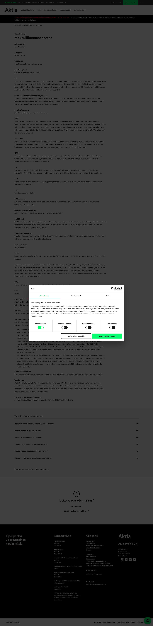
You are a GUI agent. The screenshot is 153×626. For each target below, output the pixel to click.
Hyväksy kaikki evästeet (107, 336)
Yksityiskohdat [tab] (76, 296)
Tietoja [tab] (108, 296)
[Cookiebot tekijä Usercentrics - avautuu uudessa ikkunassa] (112, 288)
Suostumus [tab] (44, 296)
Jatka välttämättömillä (76, 336)
